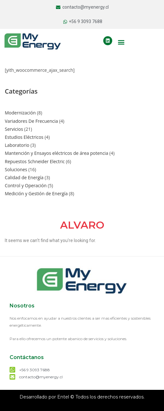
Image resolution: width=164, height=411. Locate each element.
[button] (121, 42)
